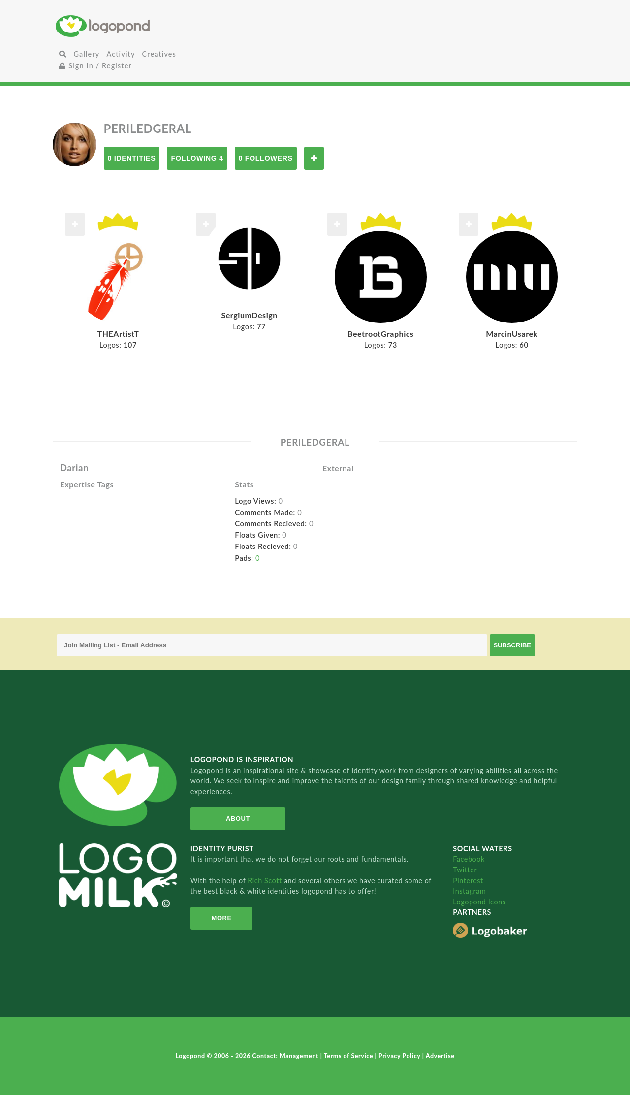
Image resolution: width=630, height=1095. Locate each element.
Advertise (440, 1056)
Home (142, 26)
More (222, 918)
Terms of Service (349, 1056)
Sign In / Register (95, 66)
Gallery (86, 54)
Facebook (469, 859)
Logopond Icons (479, 902)
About (238, 818)
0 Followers (266, 158)
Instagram (469, 891)
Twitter (465, 870)
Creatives (159, 54)
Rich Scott (266, 880)
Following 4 (197, 158)
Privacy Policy (400, 1056)
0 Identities (132, 158)
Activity (120, 54)
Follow (314, 158)
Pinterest (468, 880)
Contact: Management (286, 1056)
